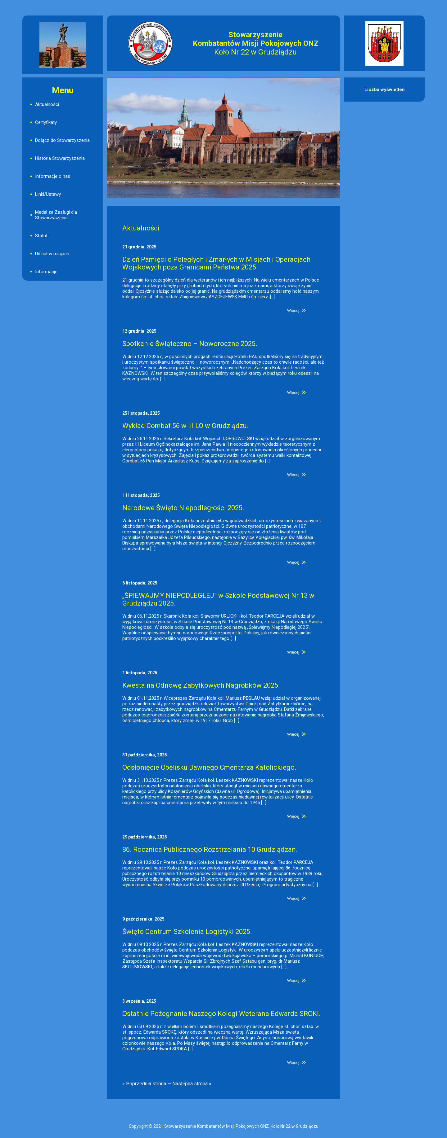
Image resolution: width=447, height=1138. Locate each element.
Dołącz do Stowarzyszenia (62, 140)
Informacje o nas (52, 176)
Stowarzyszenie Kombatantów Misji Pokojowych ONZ (255, 39)
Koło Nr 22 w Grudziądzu (255, 52)
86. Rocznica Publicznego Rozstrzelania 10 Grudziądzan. (210, 849)
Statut (41, 236)
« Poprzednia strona (144, 1084)
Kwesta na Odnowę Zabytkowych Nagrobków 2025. (201, 685)
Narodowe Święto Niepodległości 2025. (183, 508)
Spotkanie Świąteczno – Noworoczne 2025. (189, 344)
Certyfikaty (46, 122)
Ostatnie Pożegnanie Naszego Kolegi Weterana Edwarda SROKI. (221, 1014)
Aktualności (47, 104)
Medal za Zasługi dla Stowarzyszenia (56, 215)
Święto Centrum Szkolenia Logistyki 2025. (187, 931)
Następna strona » (191, 1084)
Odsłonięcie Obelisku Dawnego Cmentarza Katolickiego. (209, 767)
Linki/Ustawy (48, 194)
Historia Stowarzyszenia (60, 158)
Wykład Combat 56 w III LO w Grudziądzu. (185, 426)
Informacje (46, 271)
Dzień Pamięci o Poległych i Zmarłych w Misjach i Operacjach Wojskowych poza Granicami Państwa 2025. (216, 263)
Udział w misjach (52, 253)
